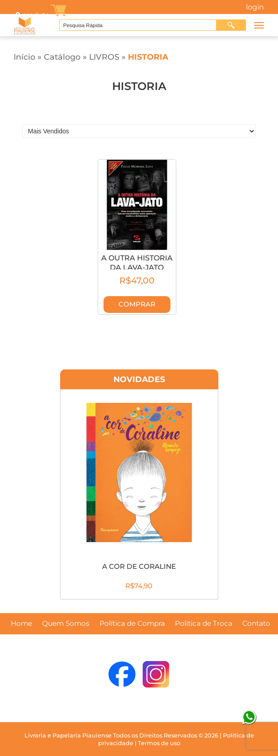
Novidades (139, 379)
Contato (256, 623)
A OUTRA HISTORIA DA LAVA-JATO (137, 263)
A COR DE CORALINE (139, 566)
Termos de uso (159, 743)
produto (31, 15)
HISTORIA (148, 56)
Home (21, 623)
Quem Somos (66, 623)
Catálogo (62, 56)
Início (24, 56)
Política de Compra (132, 623)
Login (255, 7)
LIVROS (104, 56)
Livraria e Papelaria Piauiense (68, 735)
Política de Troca (203, 623)
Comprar (136, 304)
